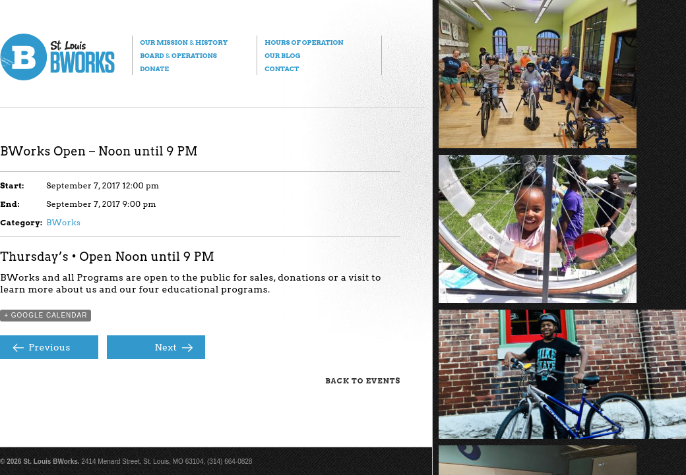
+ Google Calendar (45, 315)
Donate (154, 68)
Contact (282, 68)
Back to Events (362, 380)
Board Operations (178, 55)
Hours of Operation (304, 42)
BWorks (63, 222)
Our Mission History (184, 42)
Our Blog (282, 55)
